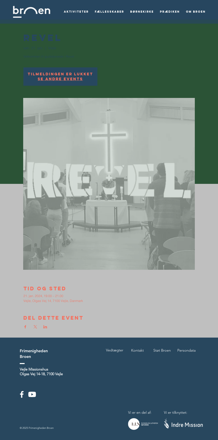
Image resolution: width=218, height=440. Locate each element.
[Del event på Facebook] (25, 326)
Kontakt (137, 350)
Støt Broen (162, 350)
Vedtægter (114, 350)
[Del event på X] (35, 326)
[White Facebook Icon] (21, 394)
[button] (76, 12)
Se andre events (60, 79)
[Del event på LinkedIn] (45, 326)
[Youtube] (32, 394)
